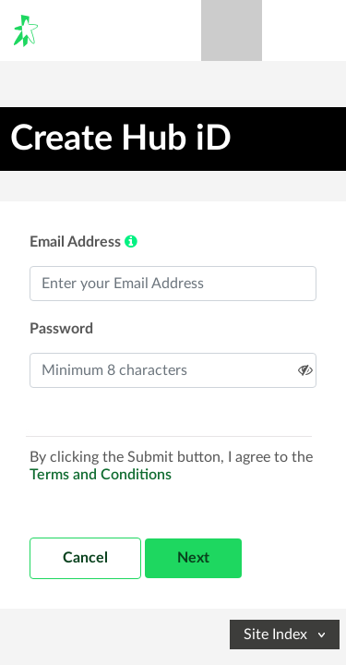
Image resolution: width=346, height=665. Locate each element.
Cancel (85, 557)
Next (193, 557)
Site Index (286, 634)
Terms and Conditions (101, 474)
